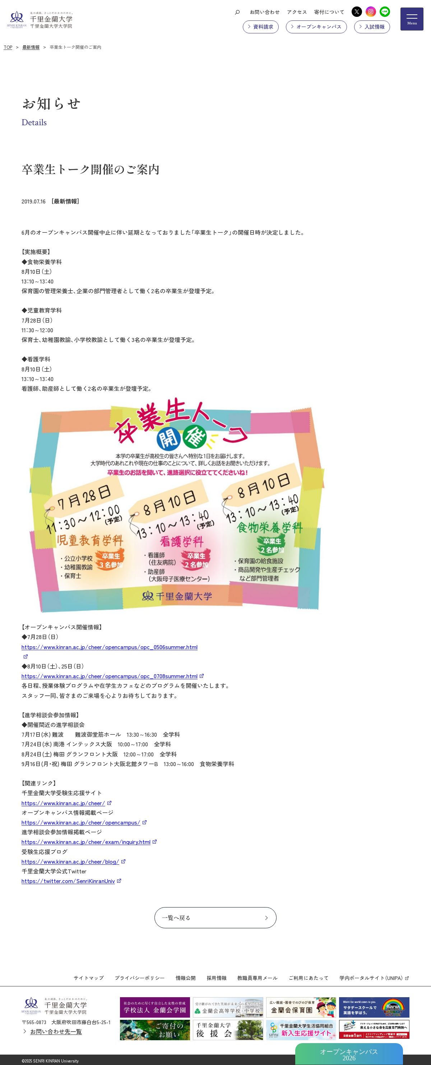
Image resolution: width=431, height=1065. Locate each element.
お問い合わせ (265, 12)
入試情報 (375, 26)
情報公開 (186, 975)
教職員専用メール (257, 975)
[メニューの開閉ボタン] (411, 19)
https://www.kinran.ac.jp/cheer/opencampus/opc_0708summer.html (110, 675)
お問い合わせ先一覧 (56, 1028)
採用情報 (217, 975)
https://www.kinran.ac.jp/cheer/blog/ (70, 861)
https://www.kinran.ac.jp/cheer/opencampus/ (81, 822)
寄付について (329, 12)
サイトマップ (89, 975)
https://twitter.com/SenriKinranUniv (68, 880)
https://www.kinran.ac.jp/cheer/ (63, 802)
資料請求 (263, 26)
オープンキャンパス (319, 26)
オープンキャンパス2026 (349, 1055)
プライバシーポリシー (140, 975)
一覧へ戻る (176, 917)
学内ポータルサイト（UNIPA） (371, 975)
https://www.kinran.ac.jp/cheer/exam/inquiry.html (86, 841)
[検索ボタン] (237, 12)
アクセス (297, 12)
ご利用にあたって (308, 975)
